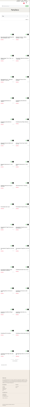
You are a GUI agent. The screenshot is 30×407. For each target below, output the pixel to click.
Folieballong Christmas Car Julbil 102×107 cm (21, 291)
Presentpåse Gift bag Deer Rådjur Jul (22, 206)
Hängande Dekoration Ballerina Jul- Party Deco (7, 143)
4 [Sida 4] (13, 359)
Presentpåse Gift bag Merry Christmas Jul (7, 249)
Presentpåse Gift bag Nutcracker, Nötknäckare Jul (21, 227)
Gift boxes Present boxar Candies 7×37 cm (21, 143)
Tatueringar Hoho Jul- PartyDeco (21, 185)
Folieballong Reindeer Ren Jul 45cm (22, 269)
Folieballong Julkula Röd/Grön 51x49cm (6, 122)
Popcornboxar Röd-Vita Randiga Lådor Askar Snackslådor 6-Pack (7, 37)
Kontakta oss (4, 389)
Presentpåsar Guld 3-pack (5, 206)
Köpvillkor (3, 387)
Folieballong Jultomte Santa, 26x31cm (22, 333)
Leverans (3, 386)
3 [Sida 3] (12, 359)
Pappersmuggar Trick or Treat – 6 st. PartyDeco (7, 58)
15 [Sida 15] (15, 359)
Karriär (16, 387)
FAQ (3, 390)
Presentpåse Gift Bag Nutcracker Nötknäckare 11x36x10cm (6, 270)
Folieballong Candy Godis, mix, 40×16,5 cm (21, 312)
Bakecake (4, 405)
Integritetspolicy (4, 388)
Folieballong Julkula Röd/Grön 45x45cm (21, 101)
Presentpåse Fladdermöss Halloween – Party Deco (22, 58)
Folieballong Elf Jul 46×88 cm (6, 333)
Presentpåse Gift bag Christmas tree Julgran (7, 227)
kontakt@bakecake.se (5, 396)
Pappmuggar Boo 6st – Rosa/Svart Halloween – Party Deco (7, 80)
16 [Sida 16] (16, 359)
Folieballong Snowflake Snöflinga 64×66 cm (6, 312)
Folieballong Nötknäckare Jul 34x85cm (6, 101)
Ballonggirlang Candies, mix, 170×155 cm (22, 354)
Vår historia (17, 386)
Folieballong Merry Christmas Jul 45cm (6, 291)
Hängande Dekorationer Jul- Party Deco (7, 165)
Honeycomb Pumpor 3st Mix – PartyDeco (21, 80)
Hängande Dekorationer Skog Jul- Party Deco (6, 186)
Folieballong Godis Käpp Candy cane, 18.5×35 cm (7, 354)
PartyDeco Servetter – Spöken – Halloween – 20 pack (21, 37)
